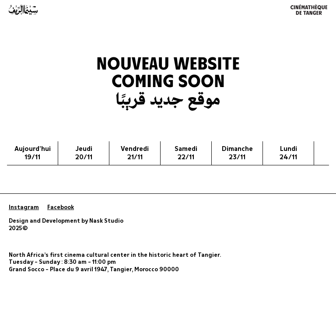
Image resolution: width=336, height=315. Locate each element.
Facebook (60, 207)
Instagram (24, 207)
